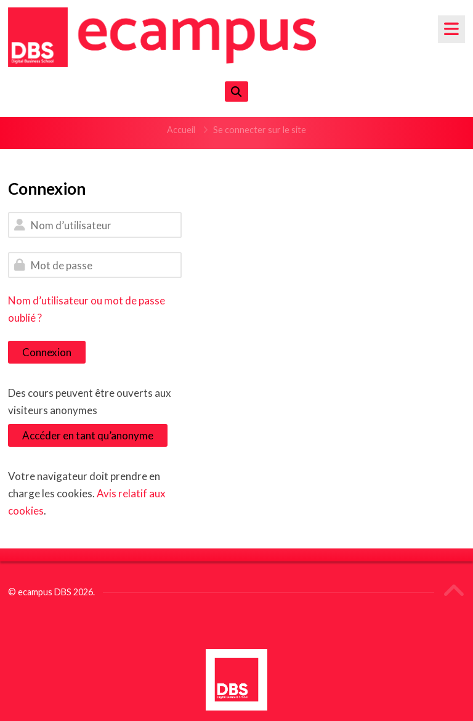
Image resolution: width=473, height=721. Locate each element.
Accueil (181, 129)
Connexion (46, 352)
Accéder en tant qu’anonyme (87, 435)
